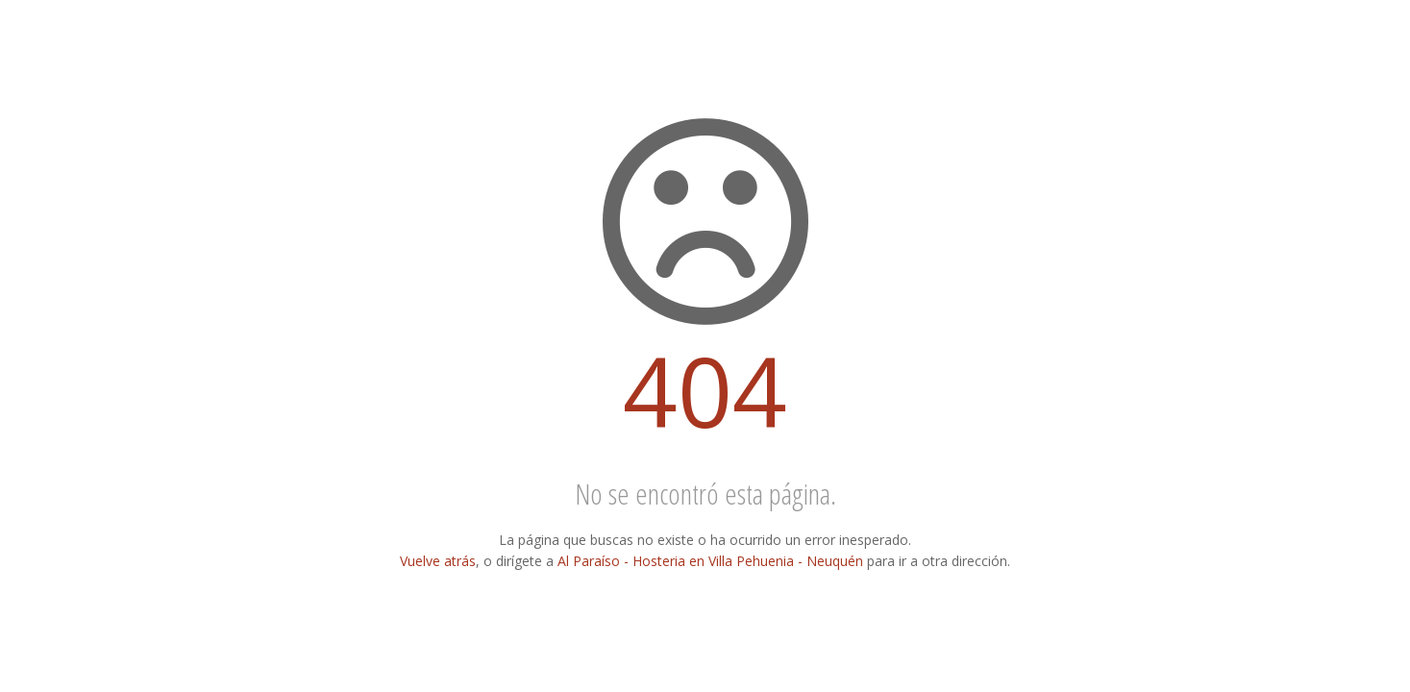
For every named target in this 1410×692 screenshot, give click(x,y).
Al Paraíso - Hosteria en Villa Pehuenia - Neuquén (710, 561)
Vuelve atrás (438, 561)
